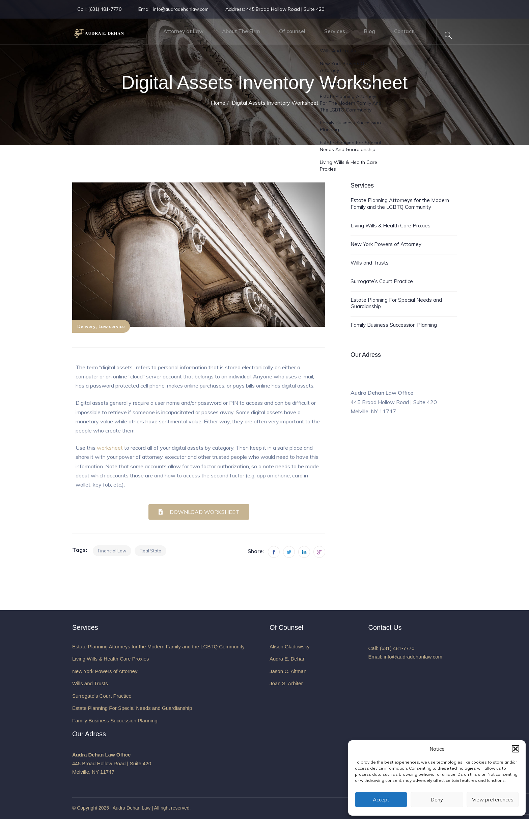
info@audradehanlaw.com (182, 9)
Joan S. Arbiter (286, 683)
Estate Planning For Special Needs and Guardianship (396, 303)
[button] (515, 748)
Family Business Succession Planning (394, 325)
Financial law (112, 550)
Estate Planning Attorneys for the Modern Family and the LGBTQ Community (400, 203)
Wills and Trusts (370, 262)
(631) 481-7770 (104, 9)
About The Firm (227, 35)
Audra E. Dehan (288, 659)
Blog (361, 35)
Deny (436, 799)
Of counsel (280, 35)
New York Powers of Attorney (386, 244)
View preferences (492, 799)
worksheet (110, 447)
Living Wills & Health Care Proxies (390, 225)
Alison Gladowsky (289, 646)
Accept (381, 799)
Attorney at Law (166, 35)
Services (325, 35)
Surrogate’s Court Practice (382, 281)
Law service (112, 326)
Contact (398, 35)
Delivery (86, 326)
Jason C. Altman (288, 671)
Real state (150, 550)
